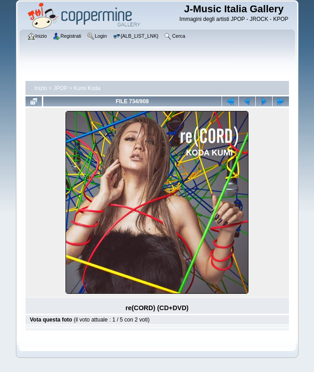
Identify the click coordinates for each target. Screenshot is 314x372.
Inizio (41, 88)
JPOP (60, 88)
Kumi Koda (87, 88)
